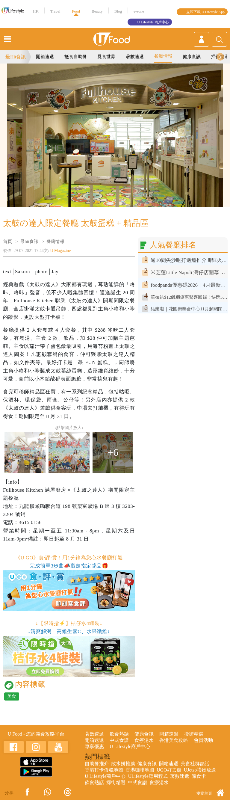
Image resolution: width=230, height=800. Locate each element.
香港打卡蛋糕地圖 (104, 769)
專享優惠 (94, 746)
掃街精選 (193, 733)
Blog (118, 11)
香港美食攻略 (173, 740)
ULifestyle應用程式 (147, 776)
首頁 (7, 241)
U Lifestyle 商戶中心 (153, 22)
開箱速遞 (45, 56)
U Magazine (60, 250)
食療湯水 (144, 740)
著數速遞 (135, 56)
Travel (55, 11)
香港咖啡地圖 (139, 769)
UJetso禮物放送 (200, 769)
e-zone (139, 11)
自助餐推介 (97, 763)
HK (36, 11)
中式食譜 (119, 740)
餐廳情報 (163, 56)
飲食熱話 (119, 733)
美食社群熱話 (195, 763)
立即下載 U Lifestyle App (205, 12)
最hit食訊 (29, 241)
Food (76, 11)
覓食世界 (106, 56)
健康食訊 (192, 56)
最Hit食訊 (15, 56)
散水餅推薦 (123, 763)
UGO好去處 (169, 769)
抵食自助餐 (75, 56)
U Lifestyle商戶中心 (130, 746)
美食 (11, 696)
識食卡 (199, 776)
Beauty (97, 11)
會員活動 (203, 740)
